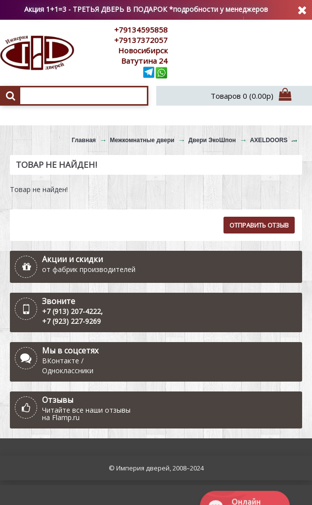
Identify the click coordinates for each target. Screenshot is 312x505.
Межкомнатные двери (142, 140)
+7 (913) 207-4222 (71, 311)
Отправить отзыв (259, 225)
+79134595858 (141, 30)
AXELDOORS (268, 140)
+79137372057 (141, 40)
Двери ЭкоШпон (212, 140)
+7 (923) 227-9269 (71, 321)
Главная (84, 140)
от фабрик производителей (88, 269)
